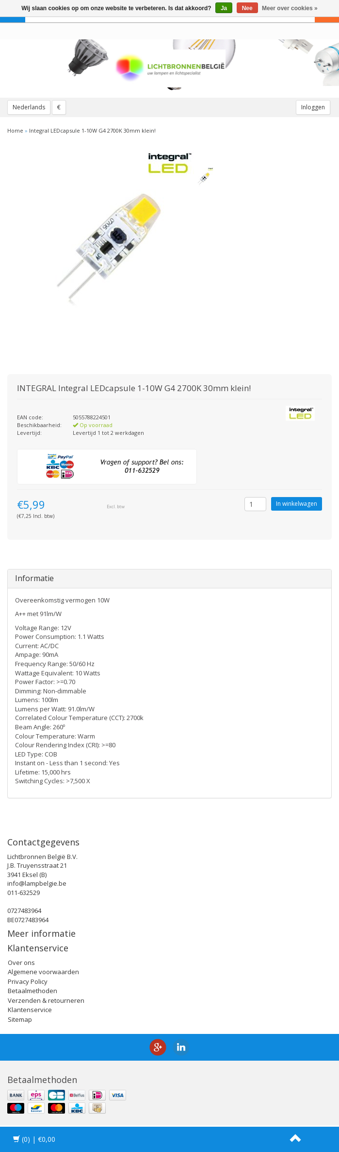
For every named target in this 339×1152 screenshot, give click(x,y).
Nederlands (29, 107)
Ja (224, 8)
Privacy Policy (28, 981)
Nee (247, 8)
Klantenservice (30, 1009)
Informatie (34, 578)
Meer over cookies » (290, 8)
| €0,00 (34, 1139)
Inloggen (313, 107)
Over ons (21, 962)
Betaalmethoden (32, 990)
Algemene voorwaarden (43, 971)
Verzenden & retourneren (46, 1000)
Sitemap (20, 1019)
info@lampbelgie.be (36, 883)
